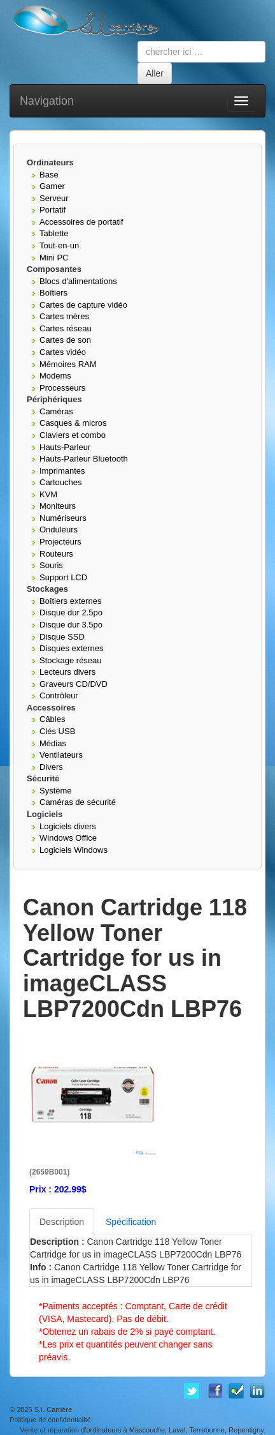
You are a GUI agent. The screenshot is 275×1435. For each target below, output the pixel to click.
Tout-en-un (59, 245)
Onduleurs (58, 529)
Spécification (131, 1222)
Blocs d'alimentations (78, 281)
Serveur (54, 198)
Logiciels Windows (73, 850)
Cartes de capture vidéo (83, 305)
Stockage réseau (70, 660)
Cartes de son (65, 340)
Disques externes (71, 648)
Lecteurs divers (67, 672)
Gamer (52, 186)
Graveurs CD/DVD (73, 684)
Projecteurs (60, 541)
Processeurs (62, 388)
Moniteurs (57, 506)
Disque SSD (62, 637)
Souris (51, 565)
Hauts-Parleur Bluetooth (83, 458)
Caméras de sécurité (77, 802)
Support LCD (63, 577)
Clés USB (57, 731)
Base (49, 174)
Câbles (52, 719)
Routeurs (56, 554)
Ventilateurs (61, 755)
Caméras (56, 411)
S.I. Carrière (53, 1409)
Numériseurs (63, 518)
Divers (51, 767)
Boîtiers (53, 292)
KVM (48, 494)
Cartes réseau (65, 328)
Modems (55, 375)
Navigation (47, 100)
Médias (52, 743)
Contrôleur (58, 695)
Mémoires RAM (68, 364)
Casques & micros (72, 423)
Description (61, 1222)
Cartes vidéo (62, 352)
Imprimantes (62, 471)
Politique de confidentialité (50, 1420)
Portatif (52, 209)
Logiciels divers (67, 826)
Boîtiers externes (70, 601)
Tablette (54, 233)
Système (55, 790)
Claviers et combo (72, 435)
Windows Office (68, 838)
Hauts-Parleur (64, 447)
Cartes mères (64, 316)
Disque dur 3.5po (70, 624)
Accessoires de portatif (81, 222)
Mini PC (54, 257)
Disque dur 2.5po (70, 612)
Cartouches (60, 482)
